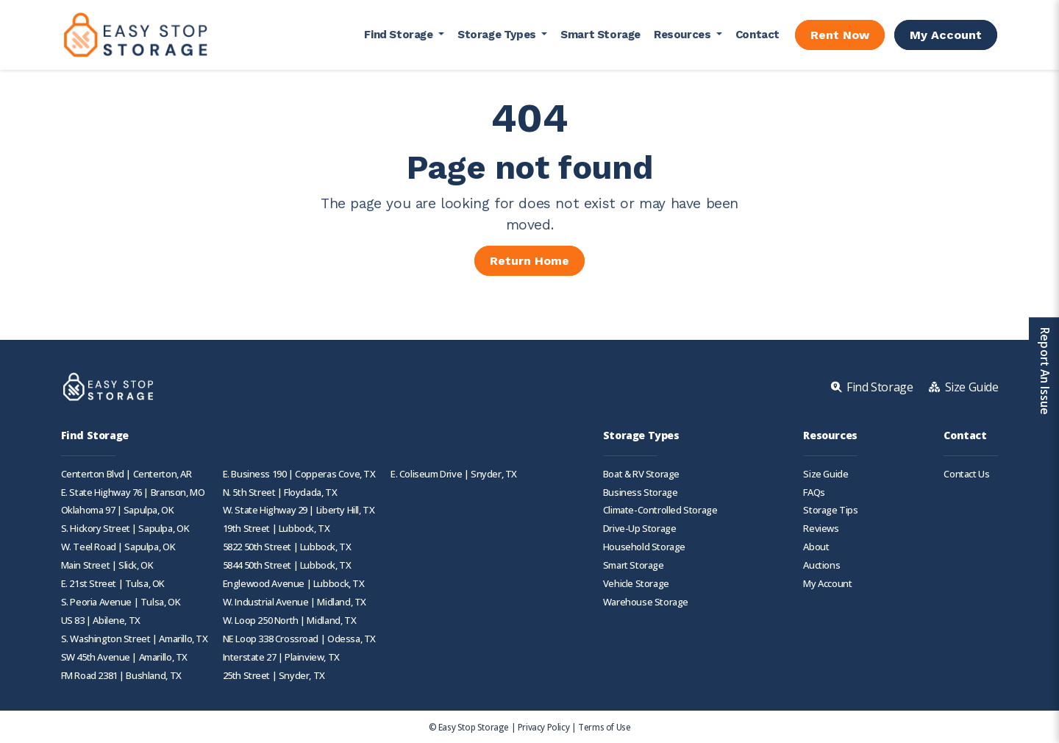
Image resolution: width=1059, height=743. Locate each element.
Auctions (821, 565)
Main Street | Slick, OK (107, 565)
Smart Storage (600, 34)
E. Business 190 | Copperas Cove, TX (299, 474)
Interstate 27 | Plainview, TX (281, 657)
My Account (946, 35)
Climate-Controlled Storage (660, 510)
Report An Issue (1043, 371)
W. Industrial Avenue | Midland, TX (294, 602)
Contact (757, 34)
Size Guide (825, 474)
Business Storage (640, 492)
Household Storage (644, 547)
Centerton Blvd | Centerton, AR (126, 474)
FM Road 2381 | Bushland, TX (121, 675)
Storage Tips (830, 510)
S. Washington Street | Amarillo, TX (134, 639)
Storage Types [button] (497, 34)
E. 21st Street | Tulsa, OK (113, 583)
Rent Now (839, 35)
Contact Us (966, 474)
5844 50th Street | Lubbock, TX (287, 565)
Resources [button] (683, 34)
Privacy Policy (543, 727)
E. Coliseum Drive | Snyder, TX (454, 474)
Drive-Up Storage (640, 528)
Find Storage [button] (399, 34)
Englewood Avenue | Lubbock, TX (294, 583)
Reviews (820, 528)
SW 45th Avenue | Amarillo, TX (124, 657)
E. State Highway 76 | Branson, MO (133, 492)
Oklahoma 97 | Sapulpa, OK (117, 510)
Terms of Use (604, 727)
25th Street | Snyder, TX (274, 675)
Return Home (529, 261)
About (816, 547)
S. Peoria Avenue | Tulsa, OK (121, 602)
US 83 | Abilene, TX (100, 620)
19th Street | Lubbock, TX (276, 528)
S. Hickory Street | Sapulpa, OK (125, 528)
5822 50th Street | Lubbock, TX (287, 547)
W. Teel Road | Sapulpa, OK (118, 547)
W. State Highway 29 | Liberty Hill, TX (299, 510)
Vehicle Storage (636, 583)
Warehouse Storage (645, 602)
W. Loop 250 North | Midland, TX (290, 620)
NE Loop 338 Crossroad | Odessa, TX (299, 639)
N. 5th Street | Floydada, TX (280, 492)
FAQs (813, 492)
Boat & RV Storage (641, 474)
